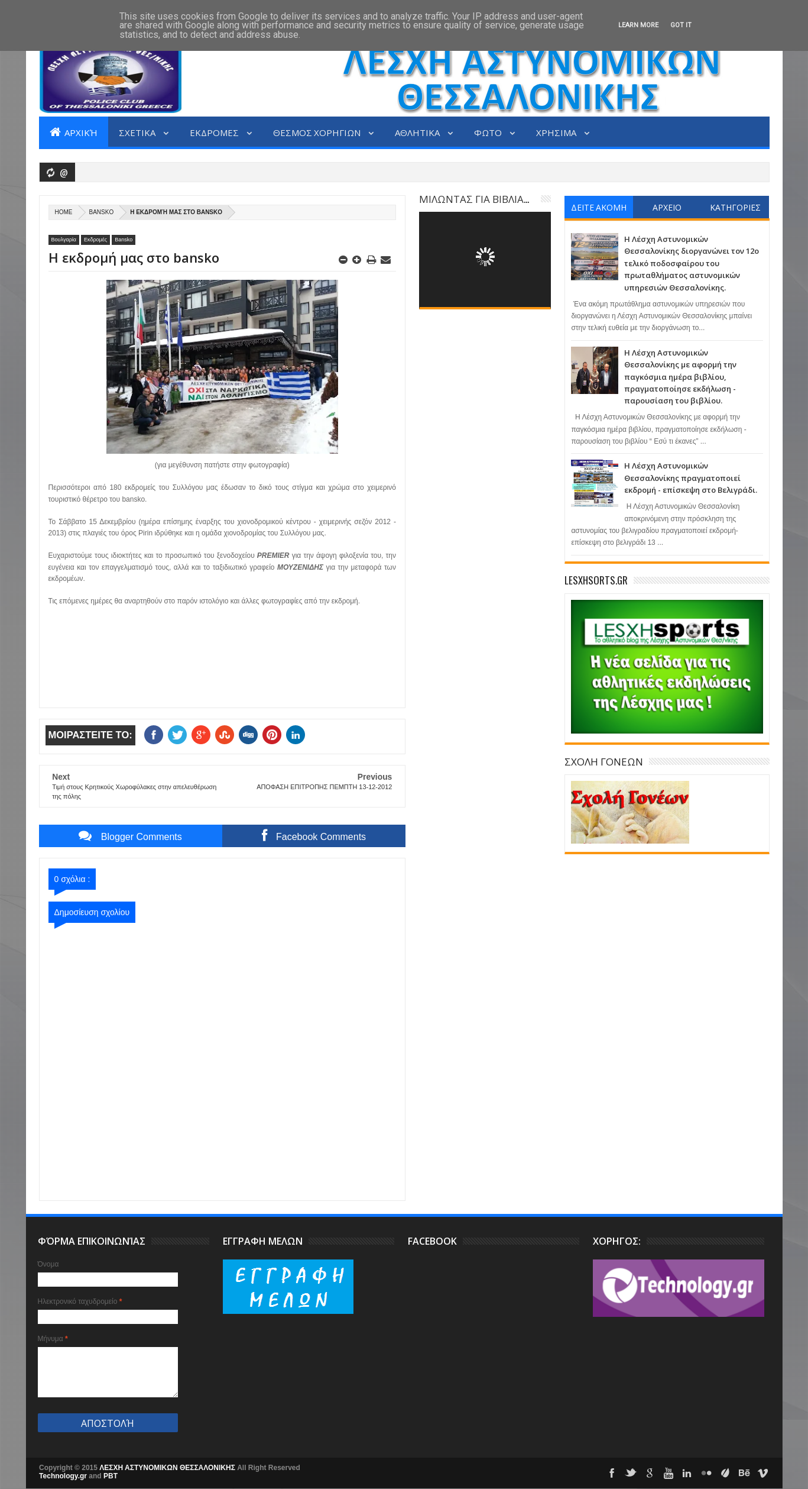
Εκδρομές (95, 240)
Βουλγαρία (63, 240)
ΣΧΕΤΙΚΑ (138, 131)
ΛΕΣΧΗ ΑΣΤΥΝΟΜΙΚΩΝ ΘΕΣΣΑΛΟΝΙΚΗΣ (168, 1468)
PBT (110, 1476)
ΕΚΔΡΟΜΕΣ (215, 131)
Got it (681, 25)
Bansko (101, 212)
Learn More (638, 25)
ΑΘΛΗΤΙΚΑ (418, 131)
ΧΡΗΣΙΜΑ (557, 131)
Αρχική (74, 131)
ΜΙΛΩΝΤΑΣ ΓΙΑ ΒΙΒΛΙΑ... (474, 198)
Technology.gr (64, 1476)
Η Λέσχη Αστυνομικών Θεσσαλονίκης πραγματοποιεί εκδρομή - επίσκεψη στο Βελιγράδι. (690, 477)
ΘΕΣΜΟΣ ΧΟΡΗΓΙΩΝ (317, 131)
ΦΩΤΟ (489, 131)
